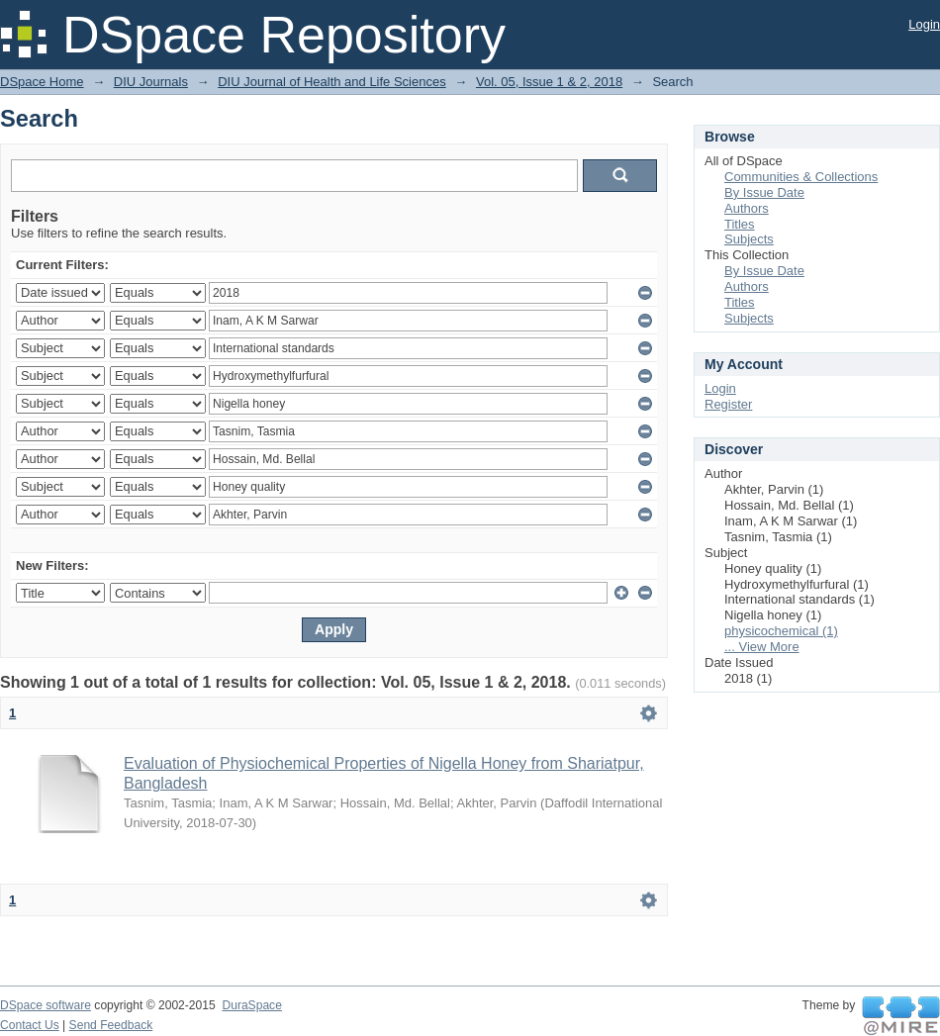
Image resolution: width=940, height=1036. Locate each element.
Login (924, 24)
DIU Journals (151, 81)
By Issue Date (764, 192)
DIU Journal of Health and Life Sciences (332, 81)
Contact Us (29, 1025)
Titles (739, 224)
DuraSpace (251, 1005)
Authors (746, 208)
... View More (761, 646)
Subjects (749, 239)
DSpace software (45, 1005)
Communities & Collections (801, 176)
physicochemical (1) (781, 630)
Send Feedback (111, 1025)
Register (728, 404)
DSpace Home (42, 81)
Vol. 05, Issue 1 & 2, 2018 (549, 81)
